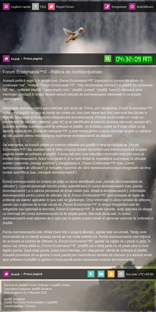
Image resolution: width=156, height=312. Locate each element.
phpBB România (42, 288)
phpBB (22, 285)
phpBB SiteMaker (14, 299)
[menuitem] (39, 7)
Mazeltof (35, 292)
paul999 (52, 302)
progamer (16, 292)
